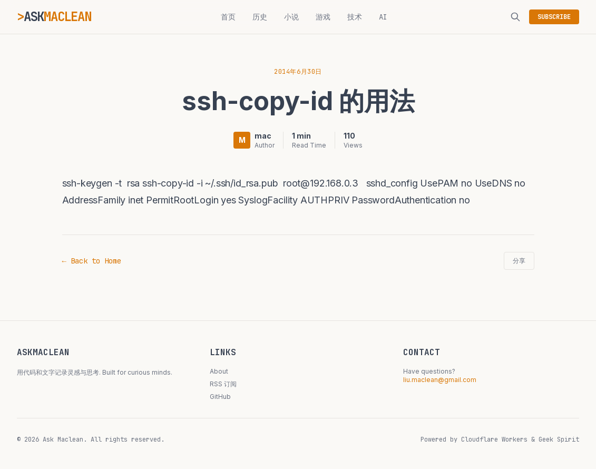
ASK (57, 16)
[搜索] (515, 17)
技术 (354, 17)
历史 (259, 17)
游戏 (323, 17)
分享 (519, 261)
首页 (228, 17)
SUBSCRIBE (554, 17)
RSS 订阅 (223, 384)
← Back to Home (91, 261)
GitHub (220, 396)
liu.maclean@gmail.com (439, 380)
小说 (291, 17)
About (219, 371)
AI (383, 17)
